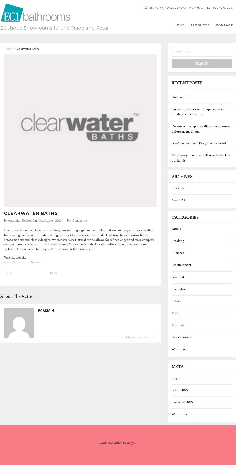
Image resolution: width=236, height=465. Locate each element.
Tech (175, 313)
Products (200, 25)
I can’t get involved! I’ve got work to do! (199, 143)
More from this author (141, 337)
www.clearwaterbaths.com (22, 262)
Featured (178, 277)
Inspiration (179, 289)
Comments (182, 402)
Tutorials (178, 325)
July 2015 (178, 188)
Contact (224, 25)
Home (179, 25)
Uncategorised (182, 337)
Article (176, 229)
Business (178, 253)
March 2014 (180, 200)
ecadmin (14, 221)
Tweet (8, 273)
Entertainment (181, 265)
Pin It (53, 273)
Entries (180, 390)
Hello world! (180, 97)
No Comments (77, 221)
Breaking (178, 241)
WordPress (179, 349)
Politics (177, 301)
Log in (176, 378)
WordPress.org (182, 414)
